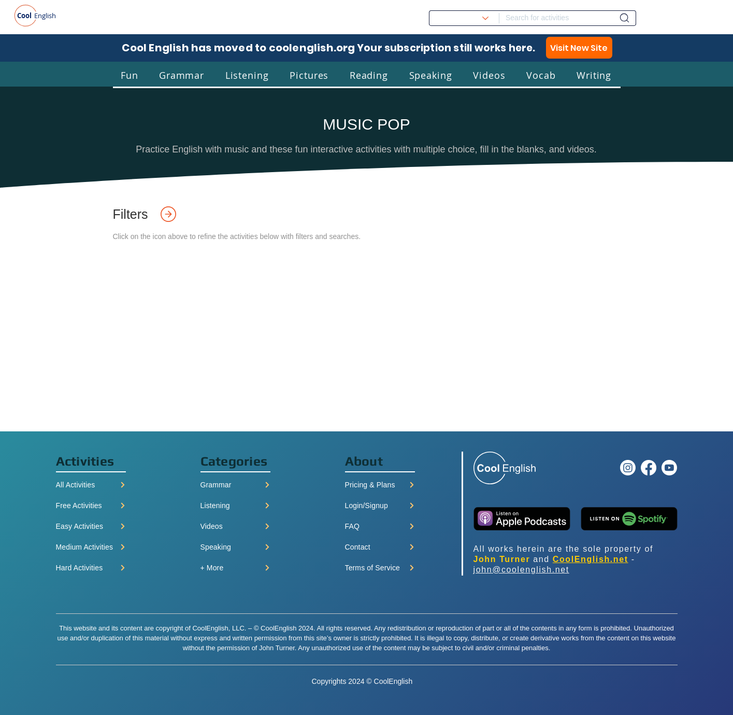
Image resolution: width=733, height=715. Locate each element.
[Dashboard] (624, 17)
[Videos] (235, 526)
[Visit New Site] (579, 48)
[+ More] (235, 568)
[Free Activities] (91, 505)
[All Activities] (91, 485)
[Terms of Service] (380, 568)
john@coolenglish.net (521, 569)
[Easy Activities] (91, 526)
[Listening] (235, 505)
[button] (129, 75)
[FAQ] (380, 526)
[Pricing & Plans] (380, 485)
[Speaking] (235, 547)
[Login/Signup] (380, 505)
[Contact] (380, 547)
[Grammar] (235, 485)
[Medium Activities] (91, 547)
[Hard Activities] (91, 568)
